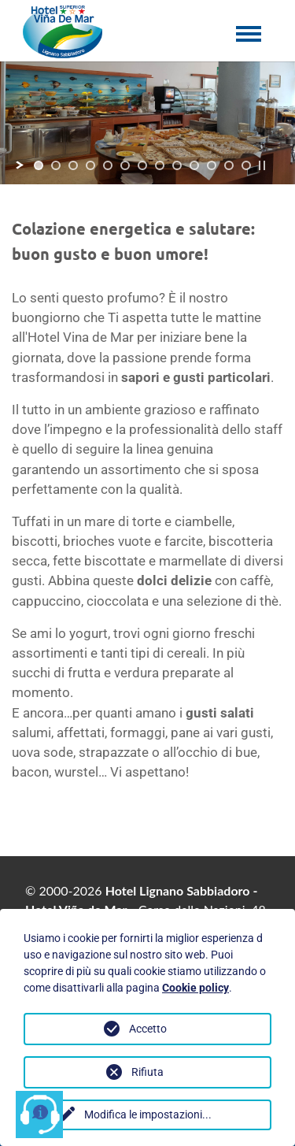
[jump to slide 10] (194, 165)
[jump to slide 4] (90, 165)
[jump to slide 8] (159, 165)
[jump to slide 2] (56, 165)
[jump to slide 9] (177, 165)
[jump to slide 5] (107, 165)
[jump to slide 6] (125, 165)
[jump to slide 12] (229, 165)
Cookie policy (195, 987)
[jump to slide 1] (38, 165)
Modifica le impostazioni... (148, 1114)
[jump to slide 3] (73, 165)
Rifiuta (147, 1072)
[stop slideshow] (262, 165)
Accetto (148, 1028)
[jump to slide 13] (246, 165)
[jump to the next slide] (222, 122)
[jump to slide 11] (211, 165)
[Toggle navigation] (247, 45)
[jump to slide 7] (142, 165)
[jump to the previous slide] (74, 122)
